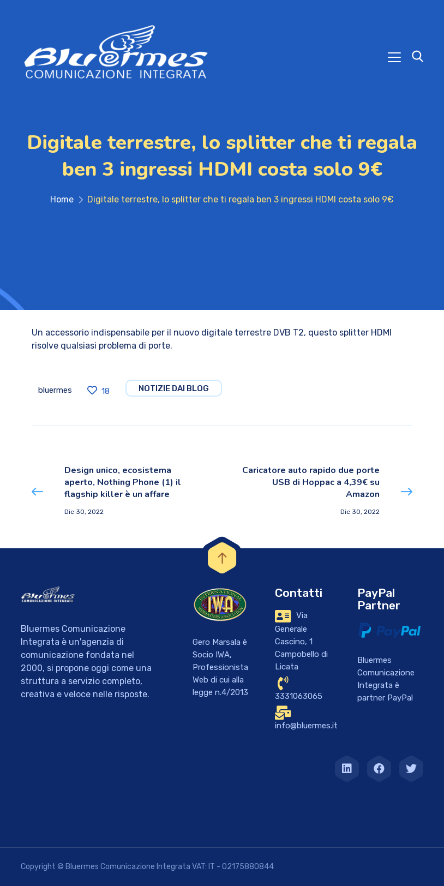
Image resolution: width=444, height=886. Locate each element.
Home (62, 199)
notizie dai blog (174, 388)
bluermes (55, 390)
